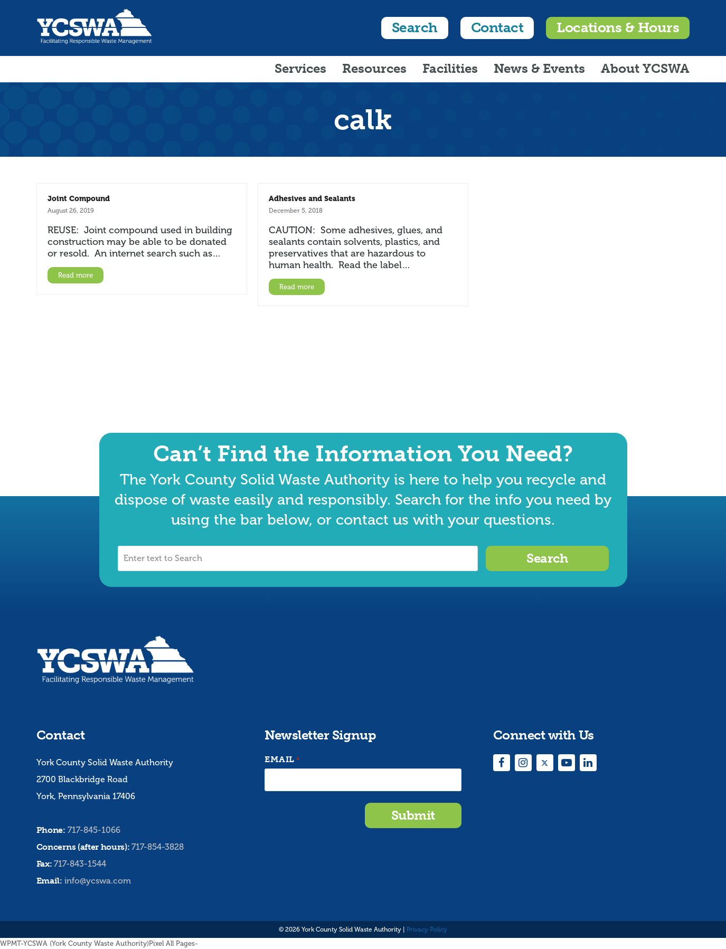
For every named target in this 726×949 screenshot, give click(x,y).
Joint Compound (79, 198)
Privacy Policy (427, 929)
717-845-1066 (94, 830)
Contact (497, 28)
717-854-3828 (157, 847)
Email (282, 759)
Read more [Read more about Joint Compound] (75, 275)
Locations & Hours (618, 28)
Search (415, 28)
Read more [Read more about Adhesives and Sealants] (296, 287)
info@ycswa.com (97, 881)
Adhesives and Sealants (312, 198)
